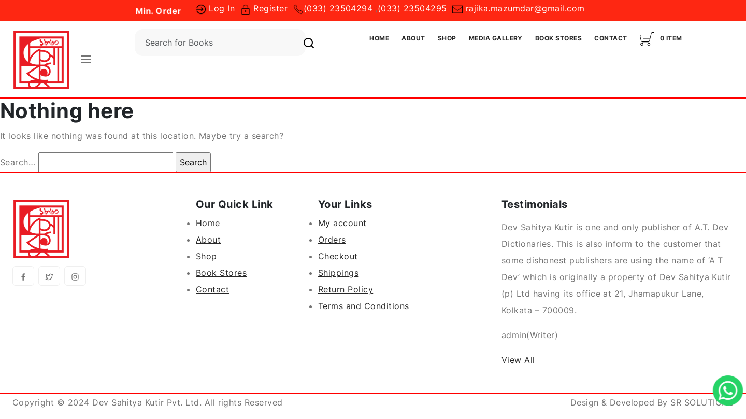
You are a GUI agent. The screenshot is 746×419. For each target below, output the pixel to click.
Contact (610, 38)
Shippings (338, 273)
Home (379, 38)
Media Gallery (496, 38)
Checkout (338, 256)
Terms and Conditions (363, 306)
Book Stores (558, 38)
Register (264, 8)
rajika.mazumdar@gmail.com (518, 8)
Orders (332, 239)
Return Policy (345, 289)
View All (518, 360)
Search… (17, 162)
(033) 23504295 (412, 8)
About (413, 38)
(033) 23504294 (338, 8)
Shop (447, 38)
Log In (215, 8)
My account (342, 223)
